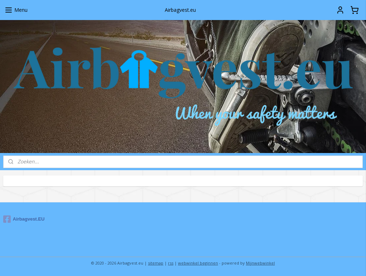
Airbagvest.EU (24, 219)
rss (170, 263)
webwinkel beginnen (198, 263)
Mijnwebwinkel (260, 263)
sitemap (155, 263)
